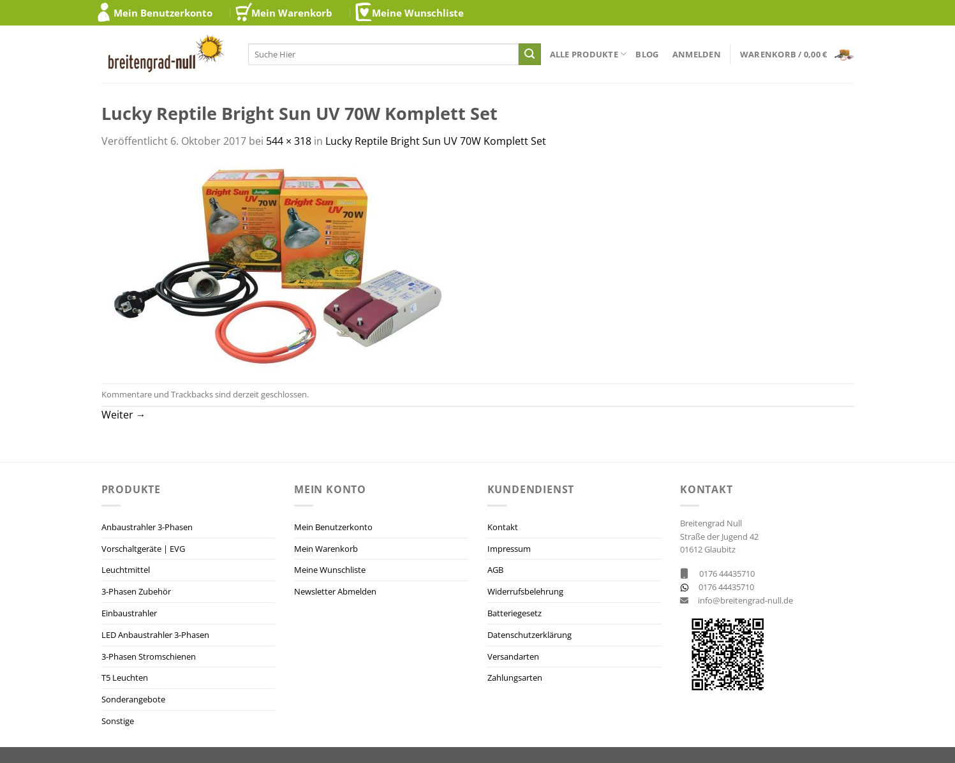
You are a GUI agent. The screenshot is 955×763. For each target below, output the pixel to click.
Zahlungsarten (514, 677)
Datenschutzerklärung (529, 635)
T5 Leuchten (124, 677)
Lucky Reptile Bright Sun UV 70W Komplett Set (435, 141)
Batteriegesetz (514, 613)
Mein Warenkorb (291, 12)
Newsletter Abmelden (335, 591)
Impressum (509, 548)
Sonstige (117, 721)
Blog (646, 54)
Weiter (123, 415)
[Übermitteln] (529, 54)
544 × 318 (288, 141)
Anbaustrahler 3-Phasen (147, 527)
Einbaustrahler (129, 613)
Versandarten (513, 656)
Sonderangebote (133, 699)
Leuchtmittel (125, 569)
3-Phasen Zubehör (136, 591)
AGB (495, 569)
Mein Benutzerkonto (163, 12)
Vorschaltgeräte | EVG (143, 548)
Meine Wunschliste (418, 12)
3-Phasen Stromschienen (148, 656)
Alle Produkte (588, 54)
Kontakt (502, 527)
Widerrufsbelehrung (525, 591)
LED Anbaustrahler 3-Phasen (155, 635)
